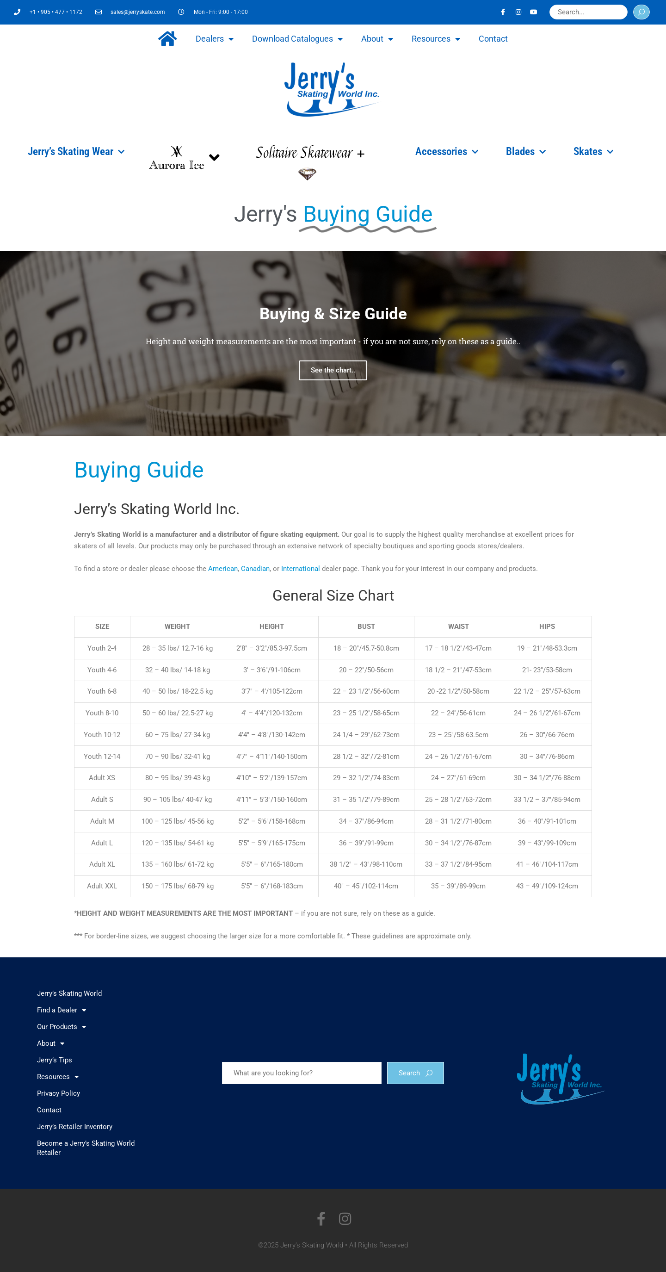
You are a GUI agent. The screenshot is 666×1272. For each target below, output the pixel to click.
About (377, 39)
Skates (593, 151)
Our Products (61, 1027)
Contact (493, 38)
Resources (436, 39)
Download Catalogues (297, 39)
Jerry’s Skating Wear (76, 151)
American (223, 569)
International (300, 569)
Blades (526, 151)
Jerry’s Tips (54, 1060)
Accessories (446, 151)
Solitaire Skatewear (310, 153)
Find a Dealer (61, 1010)
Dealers (215, 39)
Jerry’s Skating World (69, 993)
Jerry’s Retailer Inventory (74, 1127)
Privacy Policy (58, 1093)
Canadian (255, 569)
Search (415, 1073)
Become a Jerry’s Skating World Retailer (86, 1148)
